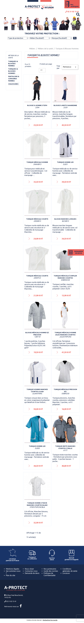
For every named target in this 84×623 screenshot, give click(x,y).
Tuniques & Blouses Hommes (13, 71)
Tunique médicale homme (37, 162)
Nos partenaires (50, 569)
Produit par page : (46, 65)
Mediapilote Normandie (50, 620)
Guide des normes (51, 571)
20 (41, 70)
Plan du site (10, 575)
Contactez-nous (31, 571)
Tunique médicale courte (37, 219)
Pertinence (70, 67)
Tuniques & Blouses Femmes (13, 64)
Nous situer (29, 569)
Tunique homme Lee (65, 162)
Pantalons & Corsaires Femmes (13, 79)
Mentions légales (12, 569)
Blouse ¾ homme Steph (37, 105)
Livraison (66, 573)
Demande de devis (32, 573)
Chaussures (13, 84)
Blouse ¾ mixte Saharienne (65, 105)
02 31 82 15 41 (72, 12)
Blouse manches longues (65, 219)
